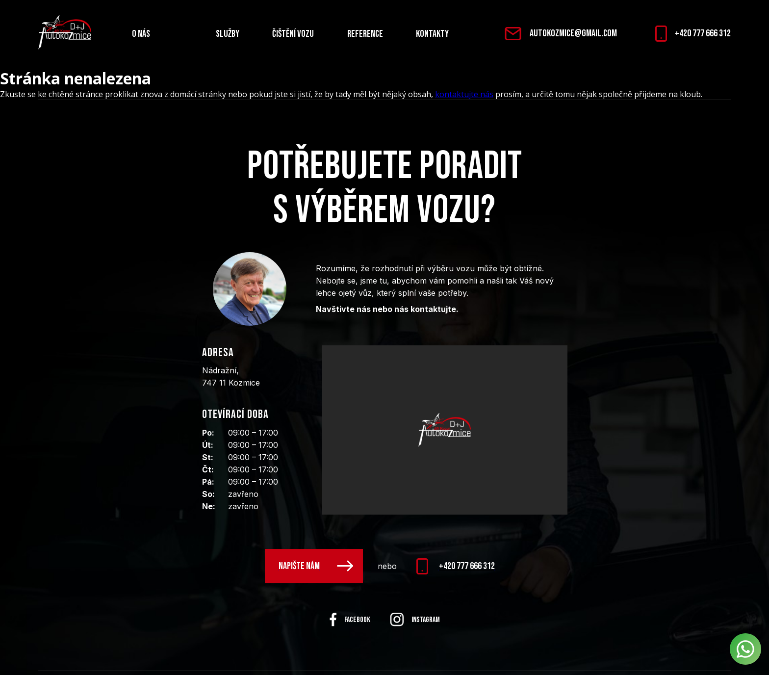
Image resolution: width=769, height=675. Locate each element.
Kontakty (432, 34)
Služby (227, 34)
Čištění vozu (293, 34)
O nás (141, 34)
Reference (365, 34)
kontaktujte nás (464, 94)
